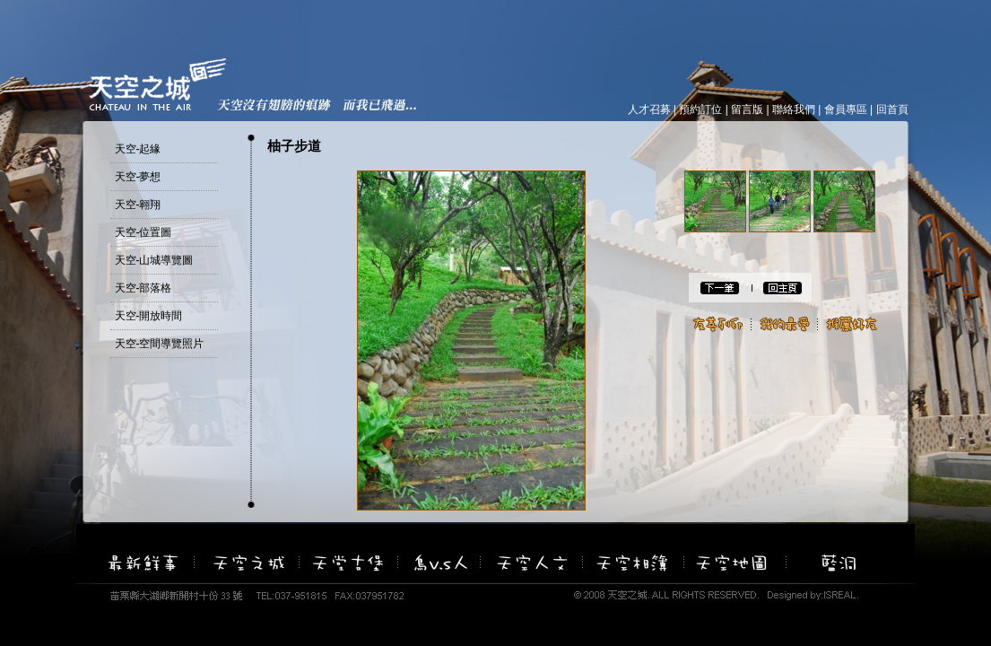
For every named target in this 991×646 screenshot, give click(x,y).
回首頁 (892, 109)
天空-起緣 (138, 149)
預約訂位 (700, 109)
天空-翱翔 (138, 204)
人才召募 (649, 109)
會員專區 (845, 109)
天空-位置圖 (143, 232)
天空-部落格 (143, 288)
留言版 (747, 109)
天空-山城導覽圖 (154, 260)
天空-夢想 (138, 176)
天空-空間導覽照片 (159, 343)
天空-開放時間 (149, 316)
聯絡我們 (793, 109)
